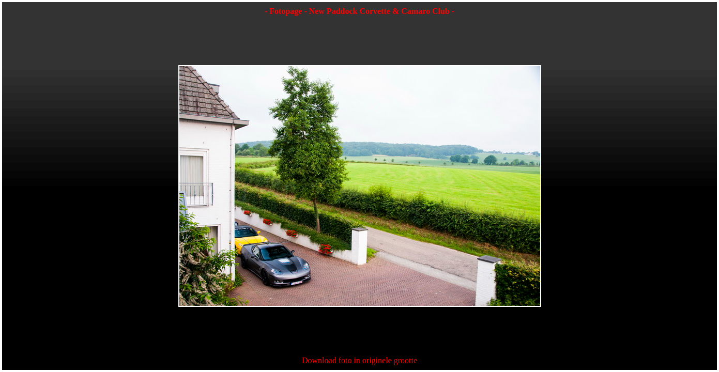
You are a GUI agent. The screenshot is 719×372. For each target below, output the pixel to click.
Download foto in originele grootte (359, 360)
